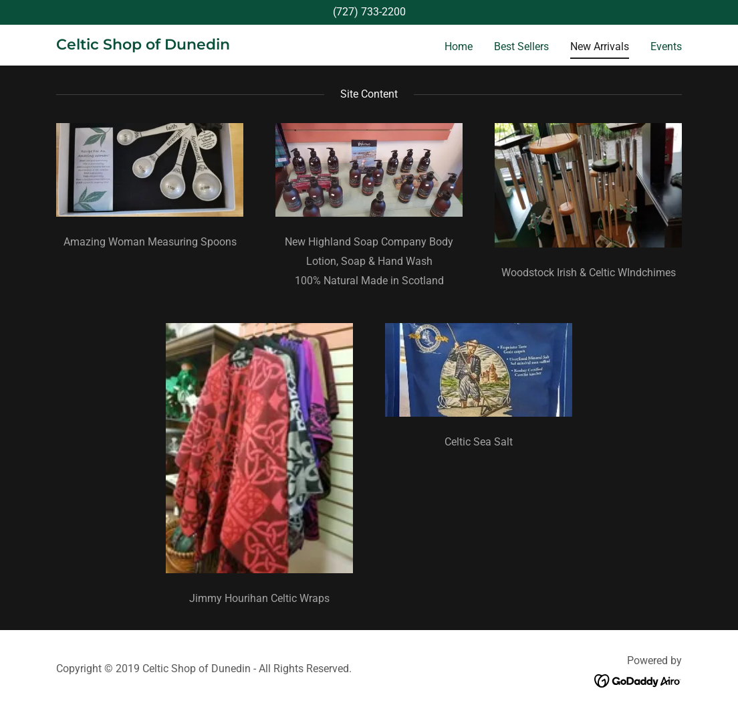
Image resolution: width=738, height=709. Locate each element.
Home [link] (459, 46)
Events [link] (666, 46)
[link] (143, 45)
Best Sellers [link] (521, 46)
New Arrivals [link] (599, 46)
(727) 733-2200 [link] (369, 11)
